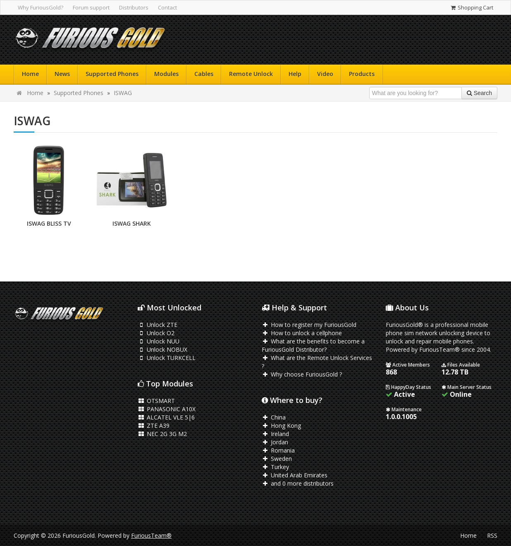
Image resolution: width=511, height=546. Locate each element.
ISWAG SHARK (131, 223)
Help (295, 74)
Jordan (275, 442)
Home (30, 74)
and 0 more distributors (298, 483)
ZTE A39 (154, 425)
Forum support (91, 7)
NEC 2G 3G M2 (162, 434)
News (62, 74)
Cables (203, 74)
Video (325, 74)
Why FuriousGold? (40, 7)
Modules (166, 74)
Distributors (133, 7)
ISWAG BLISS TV (49, 223)
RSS (492, 535)
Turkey (275, 467)
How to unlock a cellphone (302, 333)
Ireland (275, 434)
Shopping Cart (471, 7)
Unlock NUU (158, 341)
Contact (167, 7)
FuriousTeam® (151, 535)
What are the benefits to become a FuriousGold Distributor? (313, 345)
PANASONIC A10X (167, 409)
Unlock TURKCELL (167, 358)
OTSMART (156, 401)
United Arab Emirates (294, 475)
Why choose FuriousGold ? (302, 374)
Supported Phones (112, 74)
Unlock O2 (156, 333)
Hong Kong (281, 425)
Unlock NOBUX (162, 349)
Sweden (277, 459)
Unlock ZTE (157, 325)
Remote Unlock (251, 74)
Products (362, 74)
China (274, 417)
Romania (278, 450)
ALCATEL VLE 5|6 (166, 417)
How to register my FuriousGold (309, 325)
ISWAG (123, 93)
